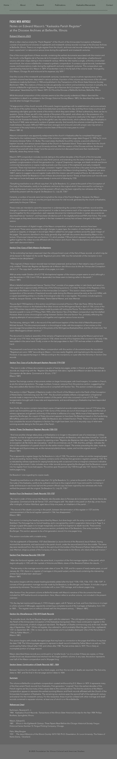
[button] (19, 4)
